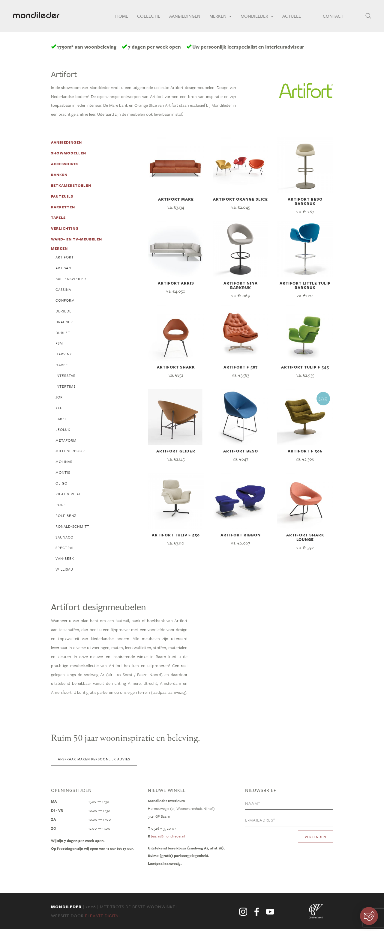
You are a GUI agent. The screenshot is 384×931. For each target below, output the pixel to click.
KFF (59, 409)
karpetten (63, 207)
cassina (63, 290)
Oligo (62, 484)
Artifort (65, 258)
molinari (65, 463)
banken (59, 175)
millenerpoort (71, 452)
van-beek (65, 560)
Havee (62, 366)
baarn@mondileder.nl (168, 837)
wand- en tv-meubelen (76, 240)
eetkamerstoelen (71, 186)
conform (65, 301)
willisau (64, 571)
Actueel (289, 16)
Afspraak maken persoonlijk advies (94, 760)
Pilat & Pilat (68, 495)
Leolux (63, 430)
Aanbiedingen (182, 16)
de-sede (64, 312)
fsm (59, 344)
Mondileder (254, 16)
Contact (331, 16)
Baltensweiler (71, 279)
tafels (58, 218)
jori (60, 398)
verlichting (65, 229)
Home (118, 16)
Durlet (63, 333)
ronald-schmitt (72, 527)
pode (61, 506)
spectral (65, 549)
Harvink (64, 355)
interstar (66, 376)
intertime (66, 387)
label (61, 419)
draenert (65, 322)
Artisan (63, 268)
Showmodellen (68, 153)
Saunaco (65, 538)
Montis (63, 473)
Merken (218, 16)
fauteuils (62, 196)
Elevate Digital (103, 917)
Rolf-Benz (66, 517)
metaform (66, 441)
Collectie (146, 16)
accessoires (65, 164)
